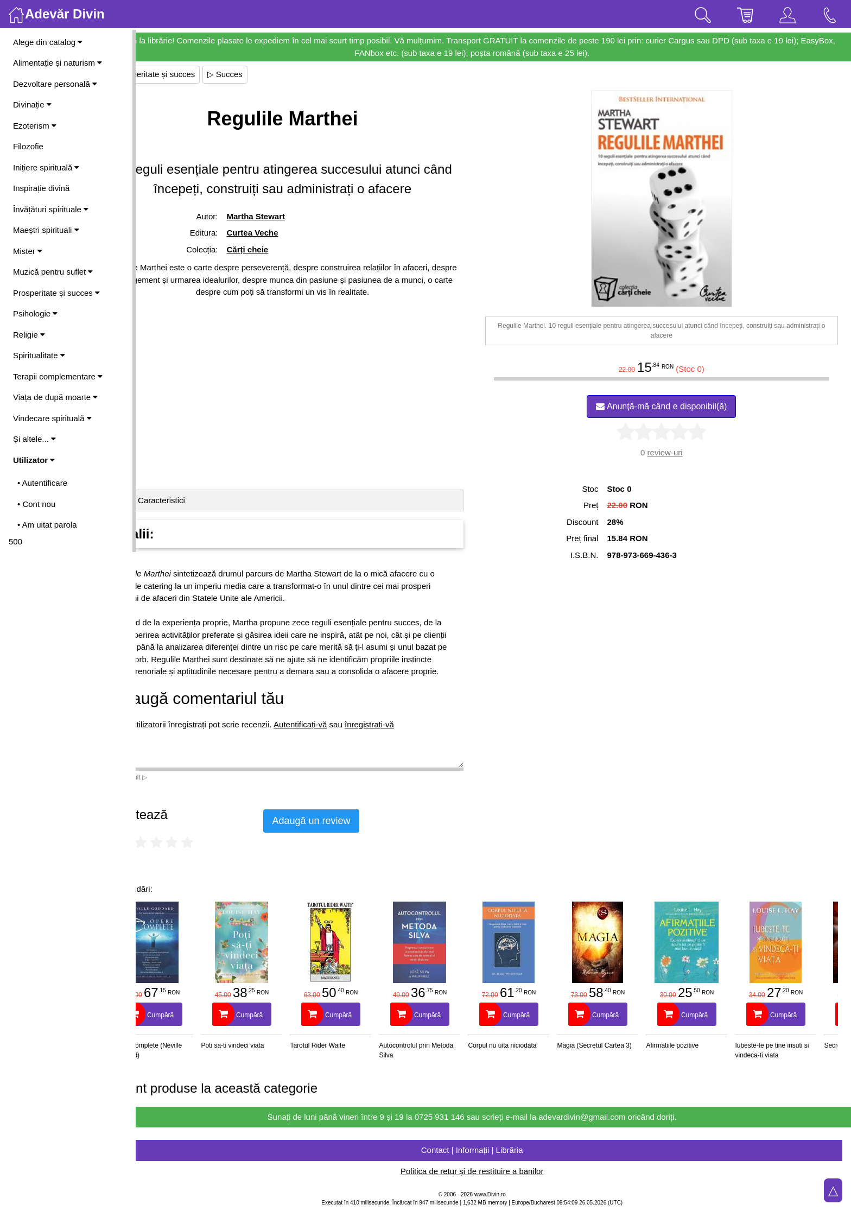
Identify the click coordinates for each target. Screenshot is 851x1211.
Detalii (160, 500)
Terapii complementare (58, 376)
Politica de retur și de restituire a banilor (493, 1171)
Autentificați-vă (343, 736)
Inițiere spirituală (46, 167)
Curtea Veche (288, 232)
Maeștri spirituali (46, 229)
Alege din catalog (47, 42)
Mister (27, 251)
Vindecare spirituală (52, 418)
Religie (29, 334)
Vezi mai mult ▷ (167, 777)
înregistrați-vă (412, 736)
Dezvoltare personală (55, 83)
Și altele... (34, 438)
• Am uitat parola (47, 524)
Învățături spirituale (50, 209)
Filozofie (28, 146)
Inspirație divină (41, 188)
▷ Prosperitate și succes (193, 74)
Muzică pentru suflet (53, 271)
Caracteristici (204, 500)
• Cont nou (36, 504)
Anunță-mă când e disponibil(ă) (672, 406)
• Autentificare (42, 482)
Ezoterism (34, 125)
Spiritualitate (39, 355)
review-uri (675, 452)
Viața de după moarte (55, 397)
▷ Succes (267, 74)
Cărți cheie (283, 249)
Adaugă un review (354, 820)
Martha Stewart (291, 216)
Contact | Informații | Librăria (493, 1150)
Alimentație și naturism (57, 62)
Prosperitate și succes (56, 292)
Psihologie (35, 313)
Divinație (32, 104)
